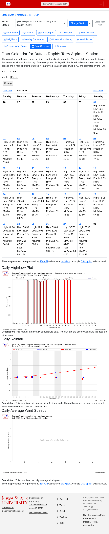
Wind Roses (84, 39)
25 (33, 224)
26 (47, 224)
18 (33, 194)
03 (18, 138)
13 (64, 168)
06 (64, 138)
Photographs (46, 33)
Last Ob (28, 33)
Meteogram (66, 33)
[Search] (55, 4)
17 (18, 194)
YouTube (61, 517)
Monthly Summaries (33, 39)
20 (64, 194)
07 (80, 138)
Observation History (60, 39)
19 (47, 194)
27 (64, 224)
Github (60, 511)
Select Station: (5, 23)
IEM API (44, 261)
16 (4, 194)
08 (94, 138)
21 (80, 194)
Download (60, 46)
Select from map (100, 23)
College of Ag (8, 507)
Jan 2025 (7, 90)
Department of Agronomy (13, 511)
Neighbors (10, 39)
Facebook (62, 499)
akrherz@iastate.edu (38, 513)
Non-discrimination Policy (94, 515)
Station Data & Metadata (14, 15)
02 (4, 138)
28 (80, 224)
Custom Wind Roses (15, 46)
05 (47, 138)
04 (33, 138)
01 (94, 102)
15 (94, 168)
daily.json (65, 261)
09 (4, 168)
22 (94, 194)
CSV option (86, 261)
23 (4, 224)
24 (18, 224)
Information (11, 33)
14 (80, 168)
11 (33, 168)
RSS (60, 523)
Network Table (86, 33)
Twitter (60, 505)
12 (47, 168)
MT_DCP (34, 15)
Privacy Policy (89, 518)
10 (18, 168)
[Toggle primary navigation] (100, 4)
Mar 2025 (98, 90)
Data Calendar (40, 46)
